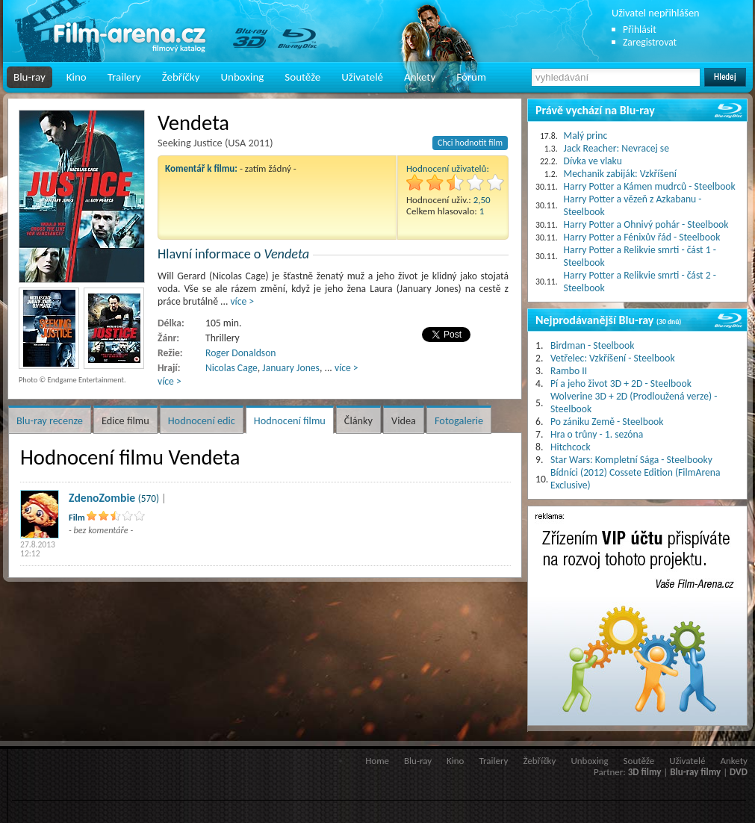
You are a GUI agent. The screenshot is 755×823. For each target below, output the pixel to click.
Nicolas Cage (231, 367)
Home (377, 760)
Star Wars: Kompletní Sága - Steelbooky (631, 459)
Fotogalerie (459, 420)
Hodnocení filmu (290, 420)
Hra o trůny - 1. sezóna (596, 434)
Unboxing (242, 77)
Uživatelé (362, 77)
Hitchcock (570, 447)
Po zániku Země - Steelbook (606, 421)
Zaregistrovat (650, 42)
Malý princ (586, 135)
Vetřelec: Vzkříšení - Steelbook (612, 358)
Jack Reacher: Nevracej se (616, 148)
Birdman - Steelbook (592, 345)
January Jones (291, 367)
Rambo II (568, 370)
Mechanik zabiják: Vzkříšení (620, 173)
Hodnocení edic (201, 420)
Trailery (124, 77)
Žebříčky (181, 77)
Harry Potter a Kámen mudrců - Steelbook (650, 186)
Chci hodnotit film (470, 142)
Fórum (471, 77)
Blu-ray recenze (49, 420)
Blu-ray (29, 77)
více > (242, 301)
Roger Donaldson (240, 353)
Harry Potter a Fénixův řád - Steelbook (642, 237)
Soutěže (302, 77)
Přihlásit (639, 29)
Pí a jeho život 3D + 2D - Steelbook (621, 383)
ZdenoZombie (102, 498)
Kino (76, 77)
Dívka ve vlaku (593, 161)
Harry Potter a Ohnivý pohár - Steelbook (646, 224)
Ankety (419, 77)
